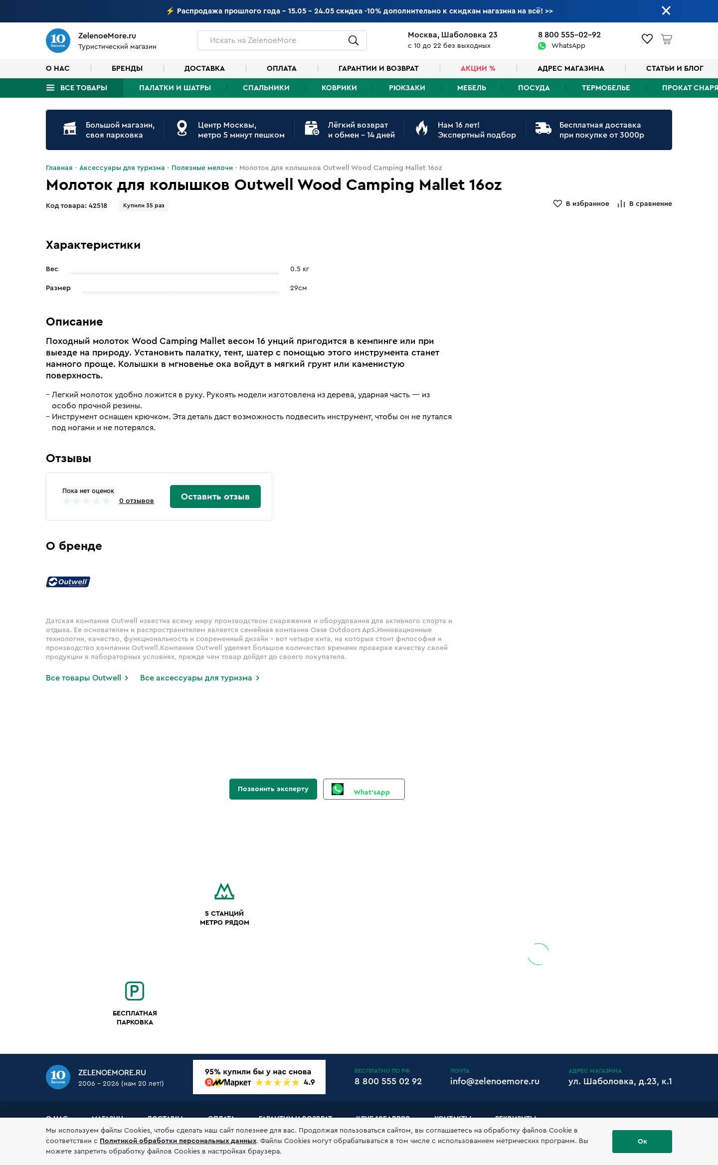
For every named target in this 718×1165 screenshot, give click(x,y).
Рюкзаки (407, 88)
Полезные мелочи (202, 168)
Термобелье (606, 88)
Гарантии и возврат (379, 68)
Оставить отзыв (215, 496)
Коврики (339, 88)
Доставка (204, 68)
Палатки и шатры (175, 88)
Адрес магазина (571, 68)
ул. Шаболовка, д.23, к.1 (620, 1081)
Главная (59, 168)
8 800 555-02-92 (569, 35)
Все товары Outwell (83, 678)
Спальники (266, 88)
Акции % (478, 68)
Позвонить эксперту (273, 789)
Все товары (83, 88)
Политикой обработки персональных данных (178, 1141)
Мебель (471, 88)
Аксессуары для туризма (122, 168)
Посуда (534, 88)
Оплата (282, 68)
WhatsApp (568, 45)
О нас (58, 68)
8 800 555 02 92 (388, 1081)
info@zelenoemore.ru (494, 1081)
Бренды (127, 68)
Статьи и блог (675, 68)
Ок (642, 1141)
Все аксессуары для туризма (196, 678)
